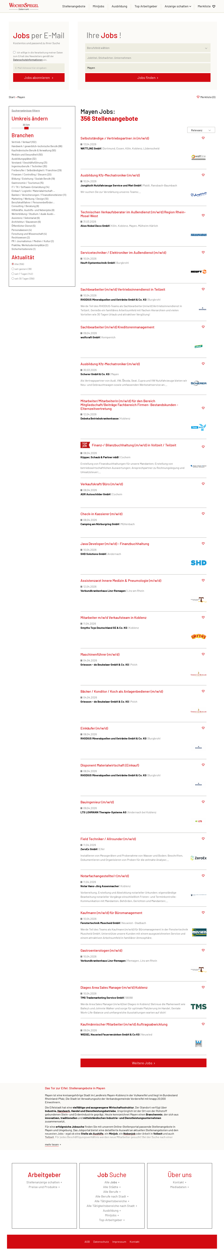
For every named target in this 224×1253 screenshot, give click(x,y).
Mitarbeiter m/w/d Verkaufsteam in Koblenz (113, 617)
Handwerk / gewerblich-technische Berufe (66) (37, 146)
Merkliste (204, 6)
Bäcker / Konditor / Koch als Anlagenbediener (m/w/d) (121, 691)
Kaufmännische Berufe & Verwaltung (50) (34, 150)
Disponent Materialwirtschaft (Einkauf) (109, 765)
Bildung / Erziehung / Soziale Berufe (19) (33, 178)
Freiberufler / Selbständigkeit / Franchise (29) (36, 170)
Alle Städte (110, 1187)
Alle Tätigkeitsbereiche (110, 1201)
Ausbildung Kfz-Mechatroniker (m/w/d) (110, 175)
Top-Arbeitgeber (110, 1220)
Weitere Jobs (142, 1063)
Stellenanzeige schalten (43, 1182)
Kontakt (178, 1182)
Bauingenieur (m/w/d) (97, 802)
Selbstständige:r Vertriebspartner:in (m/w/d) (114, 138)
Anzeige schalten (177, 6)
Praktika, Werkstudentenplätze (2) (30, 245)
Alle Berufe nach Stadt (110, 1196)
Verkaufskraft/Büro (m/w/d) (101, 484)
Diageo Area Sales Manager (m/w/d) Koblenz (114, 987)
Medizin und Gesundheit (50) (27, 154)
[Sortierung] (197, 130)
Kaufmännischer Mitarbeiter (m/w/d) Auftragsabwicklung (123, 1024)
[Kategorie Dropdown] (207, 46)
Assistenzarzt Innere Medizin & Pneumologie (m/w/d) (120, 580)
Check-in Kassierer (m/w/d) (101, 514)
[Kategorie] (144, 47)
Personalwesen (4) (21, 230)
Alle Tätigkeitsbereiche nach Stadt (111, 1206)
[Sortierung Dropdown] (209, 130)
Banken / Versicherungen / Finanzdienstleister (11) (39, 194)
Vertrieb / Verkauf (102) (24, 142)
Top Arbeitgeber (146, 6)
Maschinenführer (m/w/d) (99, 654)
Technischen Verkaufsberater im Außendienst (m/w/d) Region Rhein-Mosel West (133, 214)
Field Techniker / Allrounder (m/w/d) (108, 839)
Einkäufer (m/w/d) (94, 728)
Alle (110, 1182)
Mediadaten (178, 1187)
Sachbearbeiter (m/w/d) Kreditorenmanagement (117, 327)
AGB (87, 1241)
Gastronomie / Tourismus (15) (27, 182)
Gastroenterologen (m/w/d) (101, 950)
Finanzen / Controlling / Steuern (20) (31, 174)
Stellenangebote (73, 6)
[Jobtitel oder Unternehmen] (148, 57)
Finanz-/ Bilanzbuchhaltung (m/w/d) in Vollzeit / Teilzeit (134, 445)
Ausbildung (119, 6)
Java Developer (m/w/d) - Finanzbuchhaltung (114, 543)
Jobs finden (146, 77)
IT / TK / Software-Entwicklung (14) (30, 187)
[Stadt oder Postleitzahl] (148, 67)
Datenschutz (101, 1241)
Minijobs (98, 6)
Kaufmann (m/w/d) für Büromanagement (111, 913)
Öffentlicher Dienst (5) (23, 225)
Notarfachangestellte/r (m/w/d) (104, 876)
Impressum (119, 1241)
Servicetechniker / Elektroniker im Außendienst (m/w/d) (123, 252)
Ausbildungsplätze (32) (24, 158)
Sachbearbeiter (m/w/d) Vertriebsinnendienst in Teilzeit (122, 289)
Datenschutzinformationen (28, 59)
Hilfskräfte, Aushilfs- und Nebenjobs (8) (33, 210)
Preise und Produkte (43, 1187)
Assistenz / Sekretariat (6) (26, 217)
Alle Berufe (110, 1191)
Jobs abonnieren (37, 77)
